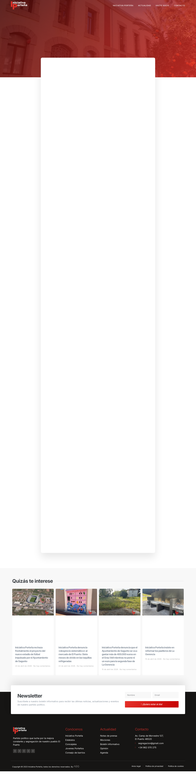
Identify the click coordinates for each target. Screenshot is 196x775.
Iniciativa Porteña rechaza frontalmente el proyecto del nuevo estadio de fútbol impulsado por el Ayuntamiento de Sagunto (31, 658)
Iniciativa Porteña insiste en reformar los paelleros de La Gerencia (159, 654)
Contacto (179, 5)
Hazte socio (162, 5)
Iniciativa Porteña (123, 5)
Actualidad (144, 5)
